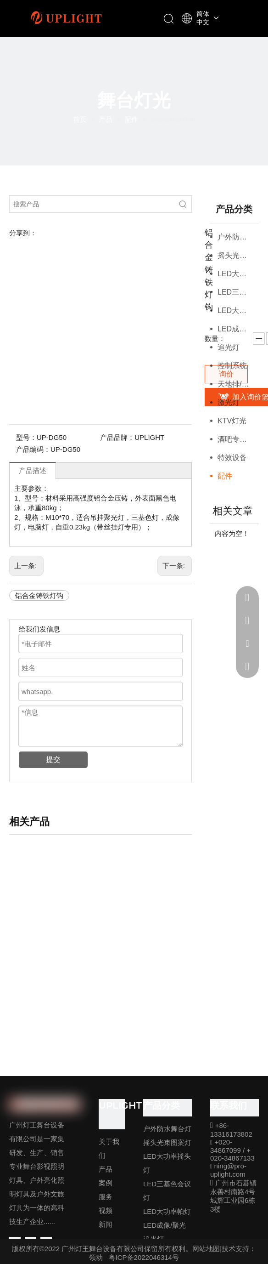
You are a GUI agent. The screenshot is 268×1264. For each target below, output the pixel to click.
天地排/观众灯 (238, 384)
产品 (105, 1169)
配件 (225, 476)
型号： (26, 437)
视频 (105, 1210)
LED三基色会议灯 (238, 292)
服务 (105, 1197)
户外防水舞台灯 (238, 237)
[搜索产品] (92, 204)
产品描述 (32, 470)
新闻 (105, 1224)
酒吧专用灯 (236, 439)
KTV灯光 (232, 421)
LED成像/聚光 (238, 329)
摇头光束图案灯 (238, 255)
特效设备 (232, 457)
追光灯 (229, 347)
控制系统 (232, 366)
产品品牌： (117, 437)
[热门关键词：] (183, 204)
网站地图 (206, 1249)
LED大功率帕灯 (238, 310)
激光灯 (229, 402)
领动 (96, 1257)
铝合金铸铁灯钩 (39, 595)
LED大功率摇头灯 (238, 274)
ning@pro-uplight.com (228, 1170)
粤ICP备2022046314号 (144, 1257)
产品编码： (33, 449)
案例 (105, 1183)
